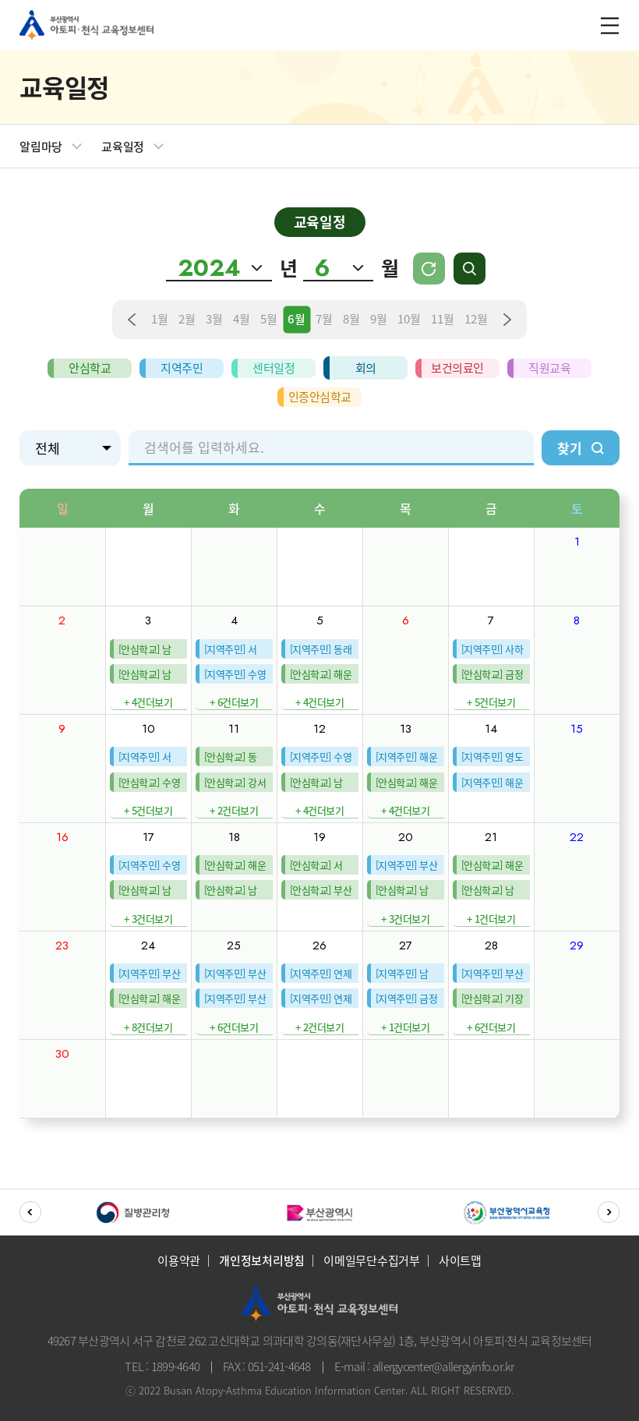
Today (428, 271)
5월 (268, 319)
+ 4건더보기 (148, 702)
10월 (409, 319)
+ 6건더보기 (234, 702)
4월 (241, 319)
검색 (473, 270)
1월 (159, 319)
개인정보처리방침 (262, 1261)
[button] (30, 1212)
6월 (296, 319)
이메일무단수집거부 (371, 1261)
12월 (476, 319)
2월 (187, 319)
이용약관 (178, 1261)
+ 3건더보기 (148, 918)
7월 (324, 319)
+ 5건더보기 (491, 702)
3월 (214, 319)
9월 (378, 319)
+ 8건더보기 (148, 1027)
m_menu (608, 25)
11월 (442, 319)
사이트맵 (460, 1261)
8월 (351, 319)
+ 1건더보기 (491, 918)
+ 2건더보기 (234, 810)
